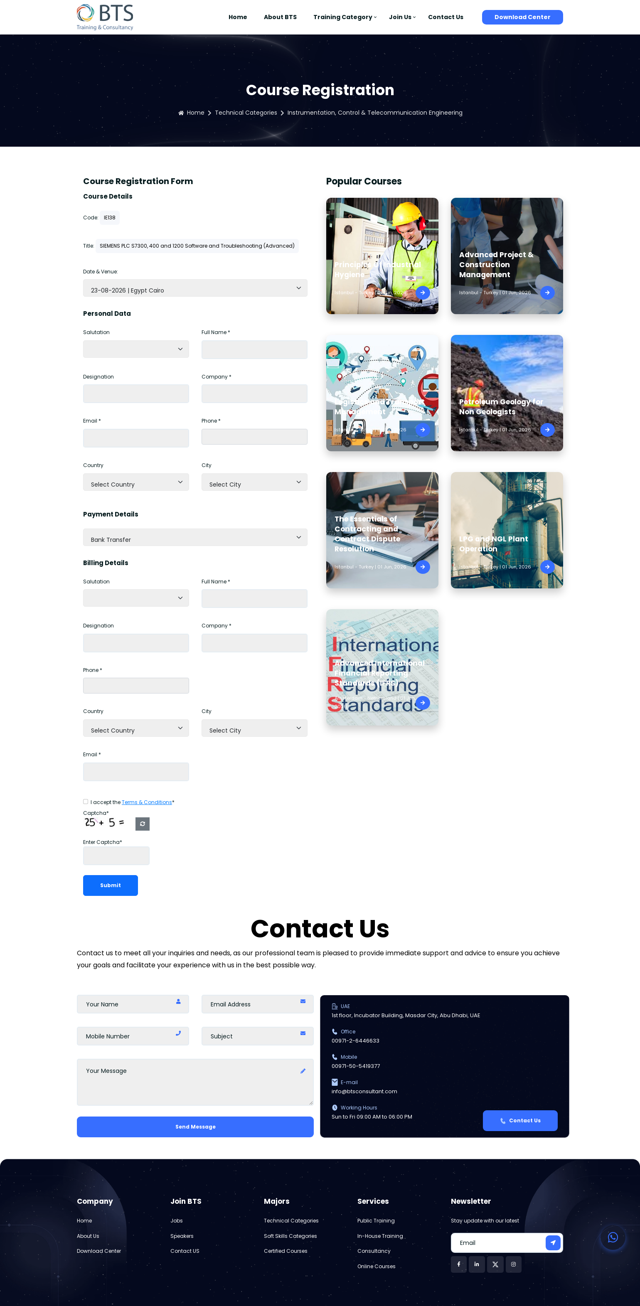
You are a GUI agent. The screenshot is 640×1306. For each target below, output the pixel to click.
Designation (98, 376)
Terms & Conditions (147, 802)
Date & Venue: (100, 271)
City (207, 465)
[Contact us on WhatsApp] (613, 1237)
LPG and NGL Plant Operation (493, 544)
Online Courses (376, 1266)
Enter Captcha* (102, 842)
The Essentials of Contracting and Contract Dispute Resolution (367, 534)
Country (93, 465)
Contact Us (445, 17)
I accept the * (133, 802)
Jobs (176, 1220)
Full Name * (216, 332)
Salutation (96, 332)
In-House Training (380, 1236)
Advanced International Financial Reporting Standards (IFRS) (380, 673)
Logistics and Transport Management (380, 407)
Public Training (376, 1220)
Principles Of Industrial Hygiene (378, 270)
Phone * (211, 420)
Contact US (184, 1250)
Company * (216, 376)
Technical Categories (246, 112)
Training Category (342, 17)
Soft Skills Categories (290, 1236)
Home (238, 17)
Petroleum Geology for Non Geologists (501, 407)
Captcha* (96, 813)
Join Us (400, 17)
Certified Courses (286, 1250)
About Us (88, 1236)
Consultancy (374, 1250)
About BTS (280, 17)
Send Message (195, 1126)
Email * (92, 420)
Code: (90, 217)
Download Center (523, 17)
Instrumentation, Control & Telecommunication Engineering (375, 112)
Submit (110, 885)
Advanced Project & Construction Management (496, 265)
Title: (88, 245)
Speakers (182, 1236)
